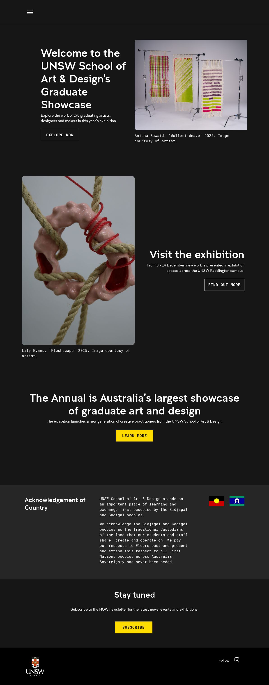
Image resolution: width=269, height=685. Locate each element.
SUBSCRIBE (133, 627)
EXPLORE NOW (60, 134)
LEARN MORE (134, 435)
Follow (223, 660)
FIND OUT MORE (224, 284)
